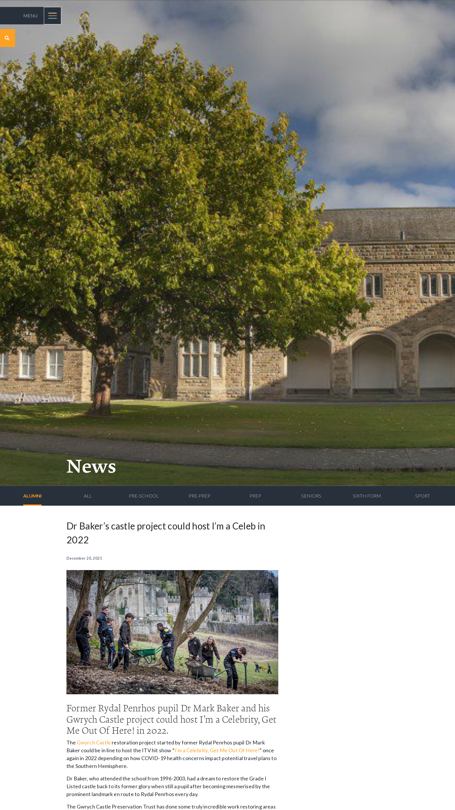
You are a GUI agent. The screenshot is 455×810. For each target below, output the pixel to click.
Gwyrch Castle (94, 742)
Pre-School (144, 495)
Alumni (32, 495)
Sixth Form (367, 495)
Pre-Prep (199, 495)
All (88, 495)
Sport (422, 495)
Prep (255, 495)
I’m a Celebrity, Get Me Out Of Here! (216, 750)
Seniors (311, 495)
